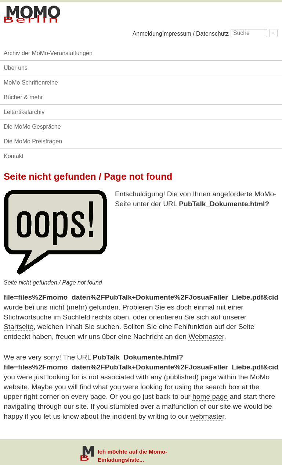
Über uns (16, 68)
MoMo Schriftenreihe (31, 82)
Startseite (18, 326)
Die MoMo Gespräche (32, 127)
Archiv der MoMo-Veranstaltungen (48, 53)
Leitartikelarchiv (24, 112)
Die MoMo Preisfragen (33, 141)
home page (210, 396)
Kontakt (14, 156)
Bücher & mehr (23, 97)
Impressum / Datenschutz (195, 34)
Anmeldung (147, 34)
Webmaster (206, 336)
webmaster (207, 416)
